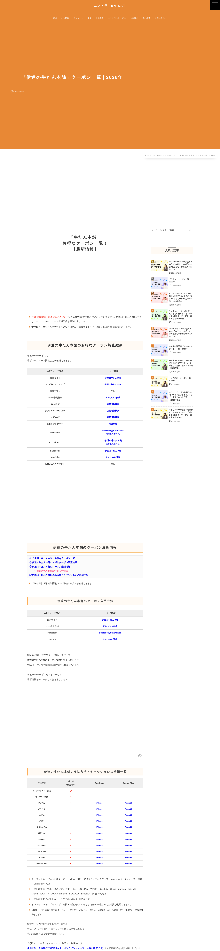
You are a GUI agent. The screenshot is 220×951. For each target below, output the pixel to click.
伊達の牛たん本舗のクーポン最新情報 (49, 566)
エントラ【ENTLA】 (110, 5)
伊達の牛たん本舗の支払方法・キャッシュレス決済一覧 (58, 574)
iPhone (99, 803)
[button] (215, 5)
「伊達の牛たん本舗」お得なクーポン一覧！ (53, 558)
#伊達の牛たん (113, 434)
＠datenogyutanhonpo (113, 430)
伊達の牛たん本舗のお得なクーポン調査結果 (53, 562)
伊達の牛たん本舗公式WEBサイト (44, 948)
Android (128, 803)
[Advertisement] (88, 193)
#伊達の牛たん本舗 (113, 440)
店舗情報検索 (113, 404)
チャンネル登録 (113, 457)
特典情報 (113, 424)
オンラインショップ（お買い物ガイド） (84, 948)
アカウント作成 (113, 397)
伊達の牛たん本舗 (113, 378)
